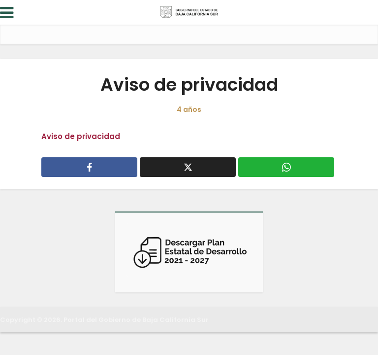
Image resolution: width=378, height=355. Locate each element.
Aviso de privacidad (80, 136)
